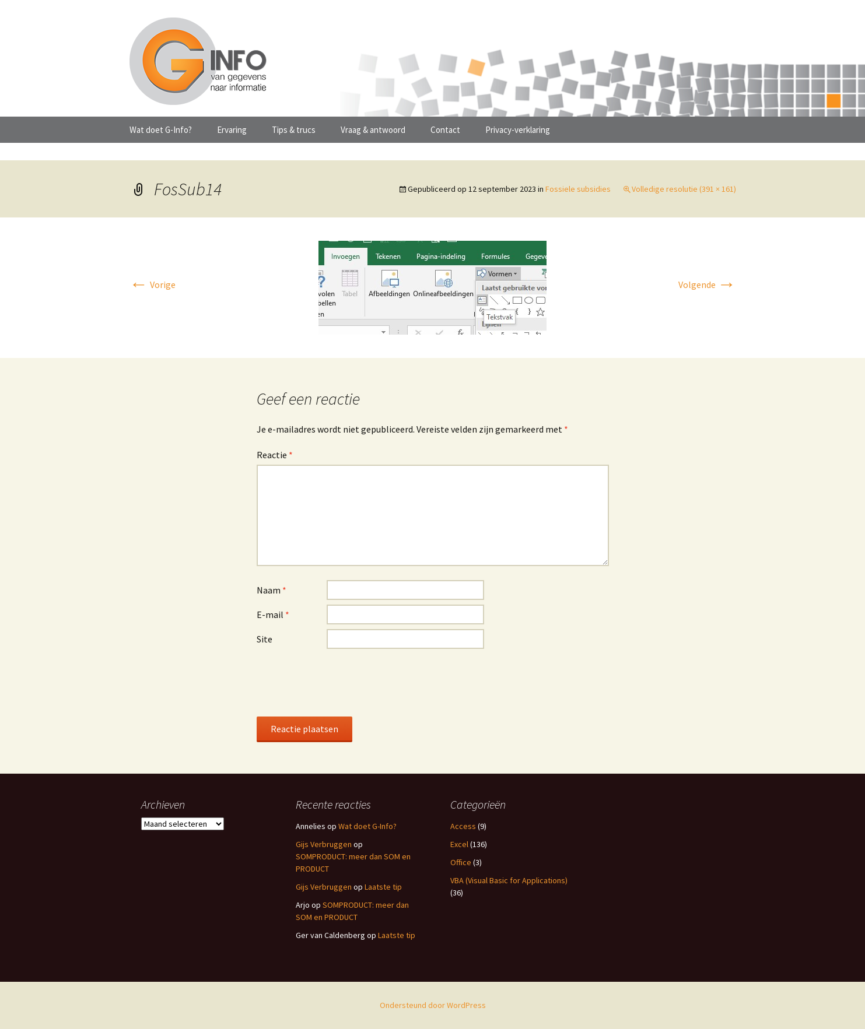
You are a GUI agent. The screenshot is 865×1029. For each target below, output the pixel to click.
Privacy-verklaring (517, 129)
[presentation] (345, 682)
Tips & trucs (294, 129)
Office (460, 862)
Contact (445, 129)
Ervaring (232, 129)
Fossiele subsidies (578, 189)
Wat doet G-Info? (160, 129)
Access (463, 826)
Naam (271, 590)
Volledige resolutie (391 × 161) (684, 189)
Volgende (707, 284)
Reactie (275, 455)
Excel (459, 844)
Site (264, 639)
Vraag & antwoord (373, 129)
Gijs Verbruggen (324, 844)
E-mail (273, 614)
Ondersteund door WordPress (433, 1005)
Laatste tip (383, 887)
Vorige (152, 284)
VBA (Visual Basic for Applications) (509, 880)
